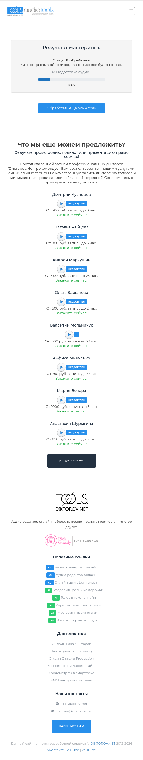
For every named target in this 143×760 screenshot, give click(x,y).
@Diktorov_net (71, 704)
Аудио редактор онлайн (76, 575)
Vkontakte (55, 750)
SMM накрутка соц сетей (71, 680)
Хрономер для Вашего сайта (71, 666)
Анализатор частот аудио (78, 620)
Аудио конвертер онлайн (76, 567)
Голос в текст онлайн (78, 597)
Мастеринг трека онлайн (78, 612)
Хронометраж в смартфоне (71, 673)
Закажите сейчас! (72, 215)
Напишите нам (71, 726)
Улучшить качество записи (78, 605)
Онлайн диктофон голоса (76, 582)
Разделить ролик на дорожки (79, 590)
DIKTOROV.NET (103, 743)
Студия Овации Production (71, 658)
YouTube (89, 750)
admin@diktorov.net (71, 711)
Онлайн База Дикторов (71, 644)
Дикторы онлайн (71, 461)
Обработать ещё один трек (71, 108)
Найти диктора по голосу (71, 651)
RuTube (72, 750)
